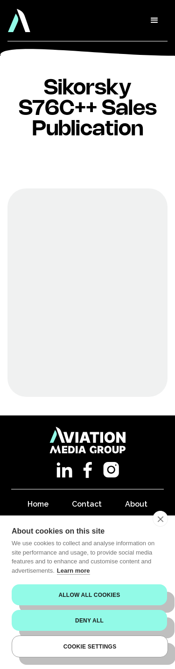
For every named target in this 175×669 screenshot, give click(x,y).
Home (38, 504)
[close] (160, 519)
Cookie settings (90, 646)
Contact (87, 504)
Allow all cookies (89, 595)
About (136, 504)
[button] (154, 20)
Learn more (73, 570)
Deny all (89, 620)
